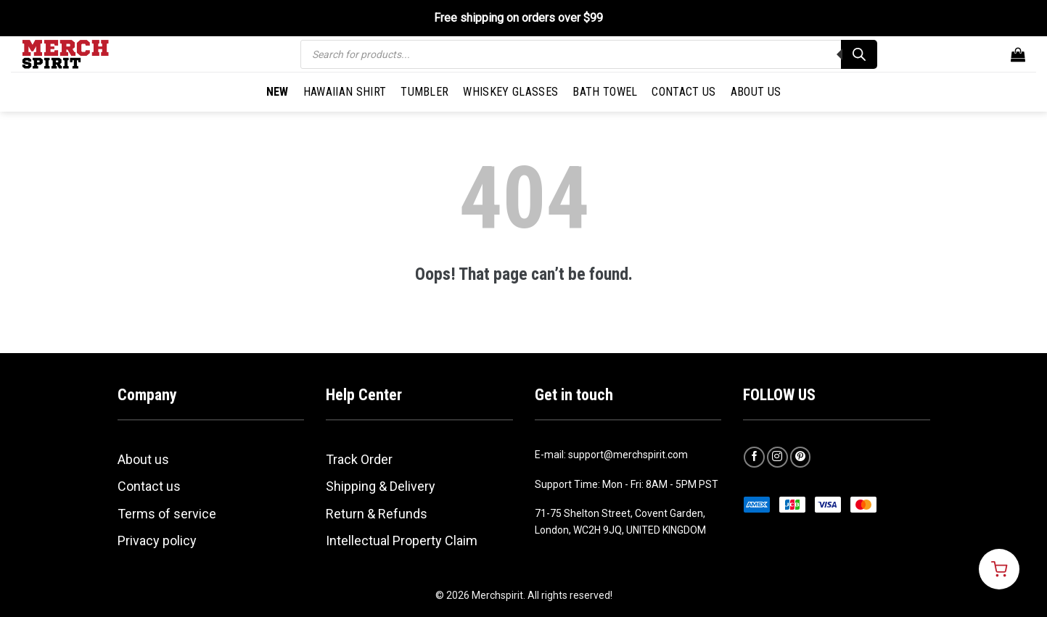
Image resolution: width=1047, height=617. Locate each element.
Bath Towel (604, 92)
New (277, 92)
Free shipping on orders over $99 (518, 18)
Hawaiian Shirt (344, 92)
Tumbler (424, 92)
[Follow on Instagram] (777, 457)
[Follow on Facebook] (754, 457)
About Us (756, 92)
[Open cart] (999, 569)
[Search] (859, 54)
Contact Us (683, 92)
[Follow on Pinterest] (800, 457)
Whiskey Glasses (510, 92)
